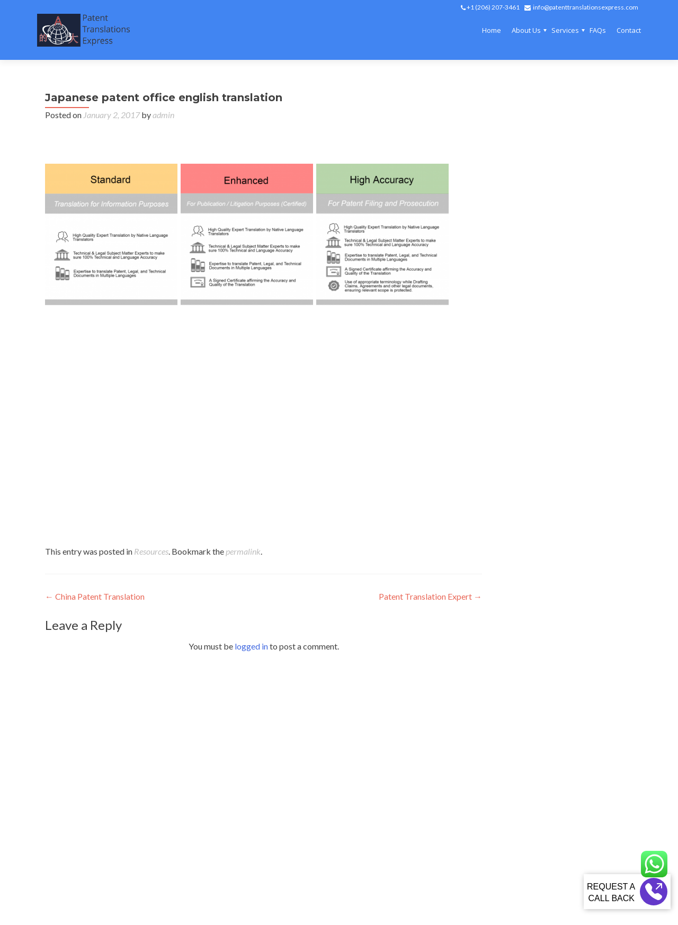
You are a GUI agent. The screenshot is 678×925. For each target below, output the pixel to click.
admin (163, 115)
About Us (526, 30)
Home (491, 30)
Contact (629, 30)
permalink (243, 551)
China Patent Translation (95, 596)
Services (565, 30)
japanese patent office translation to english (318, 368)
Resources (151, 551)
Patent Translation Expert (430, 596)
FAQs (598, 30)
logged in (251, 646)
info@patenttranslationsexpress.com (585, 7)
